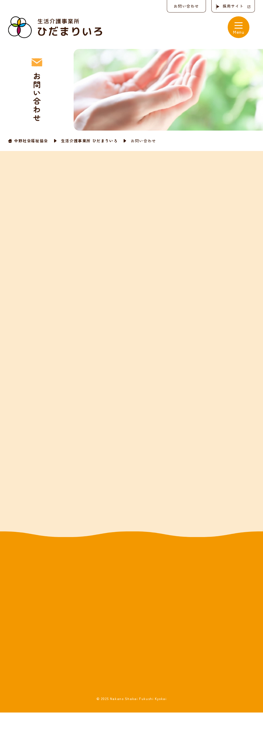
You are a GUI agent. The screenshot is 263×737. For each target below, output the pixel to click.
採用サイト (233, 6)
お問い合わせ (186, 6)
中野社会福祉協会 (31, 140)
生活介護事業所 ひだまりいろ (89, 140)
